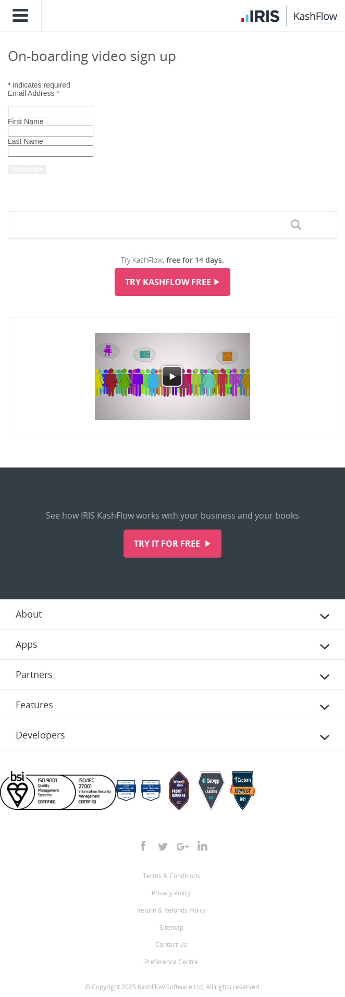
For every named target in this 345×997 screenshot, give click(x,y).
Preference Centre (171, 961)
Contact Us (171, 944)
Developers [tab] (40, 735)
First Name (25, 121)
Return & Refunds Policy (171, 910)
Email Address (33, 93)
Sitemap (171, 927)
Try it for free (168, 543)
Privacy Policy (171, 893)
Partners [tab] (34, 674)
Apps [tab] (27, 644)
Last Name (25, 141)
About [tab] (29, 614)
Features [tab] (34, 704)
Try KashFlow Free (168, 282)
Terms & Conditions (171, 875)
